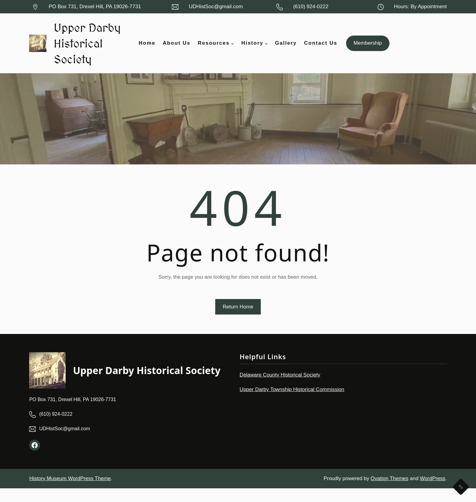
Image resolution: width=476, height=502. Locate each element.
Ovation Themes (389, 492)
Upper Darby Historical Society (81, 49)
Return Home (238, 320)
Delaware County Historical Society (280, 388)
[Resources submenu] (232, 50)
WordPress (432, 492)
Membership (367, 50)
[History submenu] (266, 50)
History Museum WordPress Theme (70, 492)
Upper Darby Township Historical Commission (292, 403)
